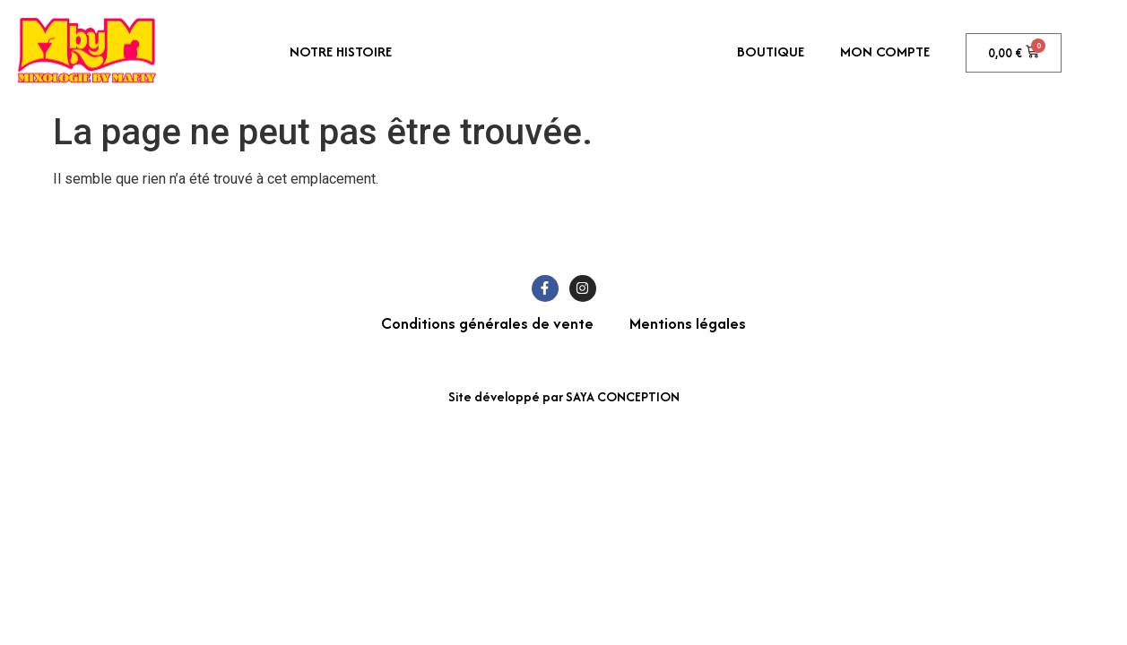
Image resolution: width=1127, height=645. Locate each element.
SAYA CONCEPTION (623, 396)
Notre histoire (341, 51)
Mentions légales (687, 323)
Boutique (770, 51)
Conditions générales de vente (487, 323)
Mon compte (885, 51)
